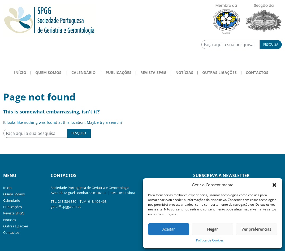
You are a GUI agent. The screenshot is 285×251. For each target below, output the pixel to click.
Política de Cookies (210, 240)
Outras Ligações (219, 72)
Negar (212, 229)
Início (20, 72)
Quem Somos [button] (48, 72)
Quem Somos (14, 194)
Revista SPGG (153, 72)
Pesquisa (270, 44)
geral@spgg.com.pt (66, 206)
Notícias (184, 72)
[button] (274, 184)
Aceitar (168, 229)
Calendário (11, 200)
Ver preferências (256, 229)
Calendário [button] (83, 72)
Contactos (257, 72)
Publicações (118, 72)
